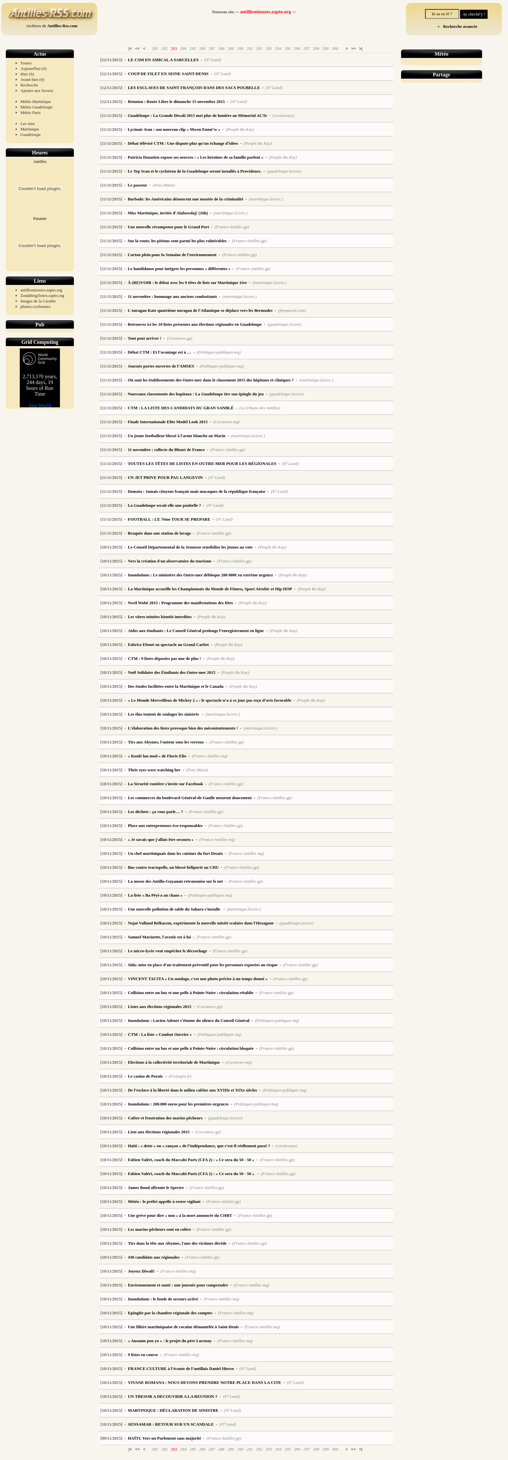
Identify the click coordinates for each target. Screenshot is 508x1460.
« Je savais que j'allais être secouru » (161, 839)
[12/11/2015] (111, 59)
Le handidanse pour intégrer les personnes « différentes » (179, 268)
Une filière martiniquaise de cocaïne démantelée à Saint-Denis (183, 1326)
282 (164, 48)
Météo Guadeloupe (36, 107)
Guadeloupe (30, 134)
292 (259, 48)
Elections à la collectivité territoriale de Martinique (174, 1062)
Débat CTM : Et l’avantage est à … (159, 352)
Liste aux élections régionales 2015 (159, 1131)
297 (306, 48)
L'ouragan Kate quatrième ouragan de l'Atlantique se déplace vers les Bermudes (200, 310)
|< (130, 48)
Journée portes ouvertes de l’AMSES (161, 366)
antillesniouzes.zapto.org (41, 290)
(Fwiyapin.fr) (180, 1076)
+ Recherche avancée (456, 26)
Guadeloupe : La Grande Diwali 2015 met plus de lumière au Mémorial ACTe (197, 115)
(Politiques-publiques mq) (219, 352)
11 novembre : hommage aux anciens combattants (172, 296)
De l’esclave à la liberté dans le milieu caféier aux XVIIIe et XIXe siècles (192, 1090)
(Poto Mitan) (164, 185)
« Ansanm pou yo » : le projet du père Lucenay (170, 1340)
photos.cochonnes (35, 306)
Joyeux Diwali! (141, 1271)
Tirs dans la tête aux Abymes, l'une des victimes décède (177, 1243)
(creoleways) (283, 115)
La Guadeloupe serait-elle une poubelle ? (164, 505)
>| (360, 48)
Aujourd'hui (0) (33, 68)
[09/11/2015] (111, 1438)
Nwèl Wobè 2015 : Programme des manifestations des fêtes (180, 602)
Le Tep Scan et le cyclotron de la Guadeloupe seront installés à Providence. (194, 171)
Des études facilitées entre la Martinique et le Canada (176, 686)
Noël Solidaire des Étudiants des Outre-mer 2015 (171, 672)
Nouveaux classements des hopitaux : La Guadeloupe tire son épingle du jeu (196, 393)
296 (297, 48)
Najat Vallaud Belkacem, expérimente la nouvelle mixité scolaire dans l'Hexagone (201, 923)
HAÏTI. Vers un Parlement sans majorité (164, 1438)
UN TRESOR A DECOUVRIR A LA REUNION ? (172, 1396)
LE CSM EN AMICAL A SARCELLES (163, 59)
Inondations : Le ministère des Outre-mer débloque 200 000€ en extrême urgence (200, 574)
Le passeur (137, 185)
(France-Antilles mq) (209, 755)
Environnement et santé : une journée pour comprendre (178, 1285)
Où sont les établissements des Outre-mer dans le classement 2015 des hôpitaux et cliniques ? (211, 380)
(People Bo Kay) (240, 129)
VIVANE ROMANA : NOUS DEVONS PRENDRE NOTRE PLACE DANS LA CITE (204, 1382)
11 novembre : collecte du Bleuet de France (166, 449)
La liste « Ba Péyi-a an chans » (155, 895)
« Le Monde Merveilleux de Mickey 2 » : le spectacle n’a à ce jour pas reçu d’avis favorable (209, 700)
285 (193, 48)
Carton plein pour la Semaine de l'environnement (172, 254)
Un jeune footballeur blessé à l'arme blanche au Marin (176, 435)
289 (230, 48)
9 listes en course (143, 1354)
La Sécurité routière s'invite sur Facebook (165, 783)
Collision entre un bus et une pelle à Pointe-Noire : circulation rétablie (190, 992)
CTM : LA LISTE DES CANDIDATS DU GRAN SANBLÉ (181, 407)
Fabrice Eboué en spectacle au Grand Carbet (168, 644)
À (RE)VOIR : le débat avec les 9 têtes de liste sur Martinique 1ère (187, 282)
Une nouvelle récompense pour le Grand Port (168, 226)
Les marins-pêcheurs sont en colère (159, 1229)
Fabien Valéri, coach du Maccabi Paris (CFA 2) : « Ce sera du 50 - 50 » (191, 1159)
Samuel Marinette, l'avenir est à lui (159, 936)
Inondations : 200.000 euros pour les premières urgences (178, 1104)
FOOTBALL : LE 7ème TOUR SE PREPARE (169, 519)
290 (240, 48)
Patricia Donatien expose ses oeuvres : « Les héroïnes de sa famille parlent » (195, 157)
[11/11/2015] (111, 115)
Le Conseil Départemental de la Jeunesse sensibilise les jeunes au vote (190, 547)
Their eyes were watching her (154, 769)
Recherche (29, 85)
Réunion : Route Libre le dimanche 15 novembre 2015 (176, 101)
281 (155, 48)
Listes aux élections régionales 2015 (159, 1006)
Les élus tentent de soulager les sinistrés (164, 714)
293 (268, 48)
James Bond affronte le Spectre (156, 1187)
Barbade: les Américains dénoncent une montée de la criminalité (185, 199)
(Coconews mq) (226, 421)
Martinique (29, 129)
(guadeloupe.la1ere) (284, 171)
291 (250, 48)
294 (278, 48)
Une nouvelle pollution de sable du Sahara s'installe (174, 909)
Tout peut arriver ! (144, 338)
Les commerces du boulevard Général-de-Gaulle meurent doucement (190, 797)
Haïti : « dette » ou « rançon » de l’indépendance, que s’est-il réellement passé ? (199, 1145)
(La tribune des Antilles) (260, 407)
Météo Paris (30, 112)
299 (325, 48)
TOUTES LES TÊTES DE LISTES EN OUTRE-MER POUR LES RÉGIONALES (202, 463)
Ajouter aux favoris (36, 90)
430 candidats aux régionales (153, 1257)
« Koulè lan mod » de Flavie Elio (157, 755)
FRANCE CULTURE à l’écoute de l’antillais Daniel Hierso (181, 1368)
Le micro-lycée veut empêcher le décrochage (167, 950)
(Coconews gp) (179, 338)
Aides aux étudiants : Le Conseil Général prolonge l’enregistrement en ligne (196, 630)
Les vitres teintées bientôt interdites (160, 616)
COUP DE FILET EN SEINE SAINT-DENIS (168, 73)
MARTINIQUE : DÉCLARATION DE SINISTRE (173, 1410)
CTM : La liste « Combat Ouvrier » (160, 1034)
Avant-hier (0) (32, 79)
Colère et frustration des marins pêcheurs (165, 1117)
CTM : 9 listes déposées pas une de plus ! (164, 658)
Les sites (27, 123)
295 (287, 48)
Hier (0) (27, 74)
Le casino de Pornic (145, 1076)
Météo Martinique (35, 101)
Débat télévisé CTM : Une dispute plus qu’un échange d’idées (183, 143)
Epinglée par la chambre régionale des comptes (170, 1312)
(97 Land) (212, 59)
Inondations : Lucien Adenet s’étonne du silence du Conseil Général (188, 1020)
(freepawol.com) (292, 310)
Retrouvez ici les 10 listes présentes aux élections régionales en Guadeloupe (195, 324)
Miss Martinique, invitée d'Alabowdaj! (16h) (168, 212)
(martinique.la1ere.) (266, 199)
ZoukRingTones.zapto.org (42, 295)
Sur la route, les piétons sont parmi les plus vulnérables (177, 240)
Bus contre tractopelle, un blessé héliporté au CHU (173, 867)
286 (202, 48)
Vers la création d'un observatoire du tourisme (170, 561)
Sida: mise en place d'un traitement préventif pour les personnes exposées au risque (203, 964)
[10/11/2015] (111, 547)
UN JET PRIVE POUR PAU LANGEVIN (165, 477)
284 (183, 48)
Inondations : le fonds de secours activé (163, 1298)
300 (335, 48)
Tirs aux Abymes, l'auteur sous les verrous (166, 742)
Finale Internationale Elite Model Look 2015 (168, 421)
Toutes (25, 63)
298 (316, 48)
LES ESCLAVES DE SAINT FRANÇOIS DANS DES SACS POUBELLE (194, 87)
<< (137, 48)
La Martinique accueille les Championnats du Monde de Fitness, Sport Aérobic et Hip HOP (210, 588)
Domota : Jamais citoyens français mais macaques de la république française (196, 491)
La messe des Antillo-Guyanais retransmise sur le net (175, 881)
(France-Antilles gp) (232, 226)
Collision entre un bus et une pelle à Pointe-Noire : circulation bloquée (191, 1048)
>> (353, 48)
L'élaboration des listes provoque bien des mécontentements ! (183, 728)
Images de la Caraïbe (38, 301)
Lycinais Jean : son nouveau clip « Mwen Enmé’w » (174, 129)
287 (212, 48)
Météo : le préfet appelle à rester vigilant (164, 1201)
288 (221, 48)
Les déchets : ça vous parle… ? (155, 811)
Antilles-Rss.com (62, 25)
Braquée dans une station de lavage (159, 533)
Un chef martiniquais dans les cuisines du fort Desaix (175, 853)
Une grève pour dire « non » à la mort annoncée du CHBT (180, 1215)
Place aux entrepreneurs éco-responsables (165, 825)
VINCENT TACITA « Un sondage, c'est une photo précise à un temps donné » (198, 978)
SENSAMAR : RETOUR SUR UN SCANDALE (171, 1424)
